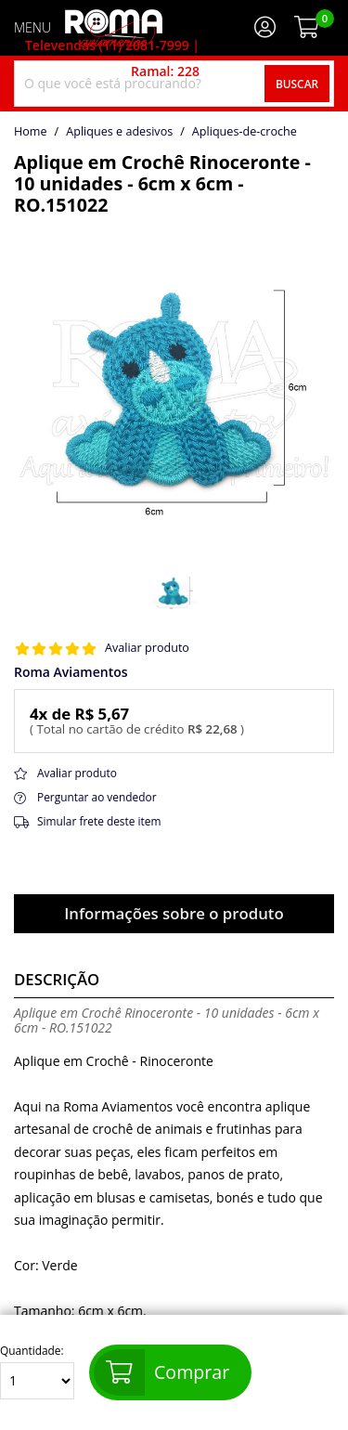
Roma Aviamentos (71, 672)
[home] (113, 27)
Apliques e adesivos (119, 131)
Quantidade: (37, 1372)
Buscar (297, 83)
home (30, 131)
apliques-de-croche (244, 131)
